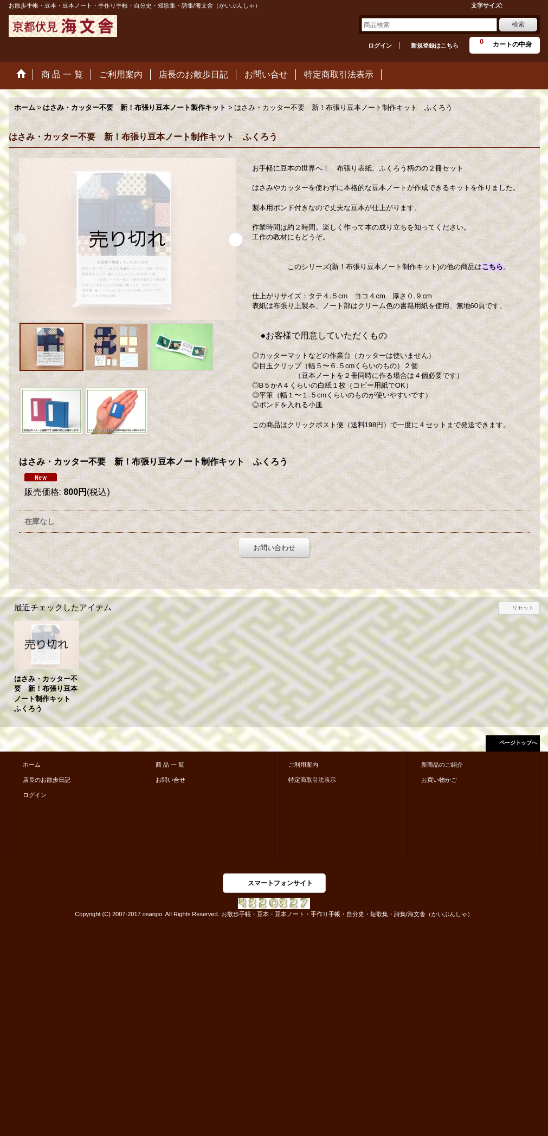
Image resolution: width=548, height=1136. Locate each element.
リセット (523, 608)
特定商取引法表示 (312, 779)
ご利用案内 (303, 764)
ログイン (380, 45)
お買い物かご (439, 779)
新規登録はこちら (435, 45)
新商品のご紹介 (442, 764)
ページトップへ (518, 743)
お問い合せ (170, 779)
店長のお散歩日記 (46, 779)
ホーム (32, 764)
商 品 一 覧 (170, 764)
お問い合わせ (274, 548)
